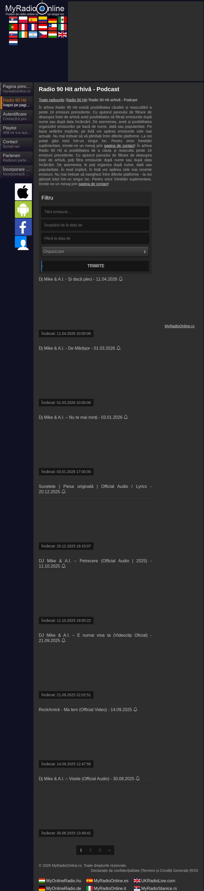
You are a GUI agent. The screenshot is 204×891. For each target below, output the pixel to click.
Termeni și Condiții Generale (165, 870)
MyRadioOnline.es (107, 880)
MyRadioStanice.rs (155, 888)
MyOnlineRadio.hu (60, 880)
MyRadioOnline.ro (179, 326)
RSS (194, 870)
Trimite (95, 266)
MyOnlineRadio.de (60, 888)
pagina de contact (119, 145)
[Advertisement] (136, 41)
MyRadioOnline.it (106, 888)
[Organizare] (95, 252)
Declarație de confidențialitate (115, 870)
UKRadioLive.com (154, 880)
